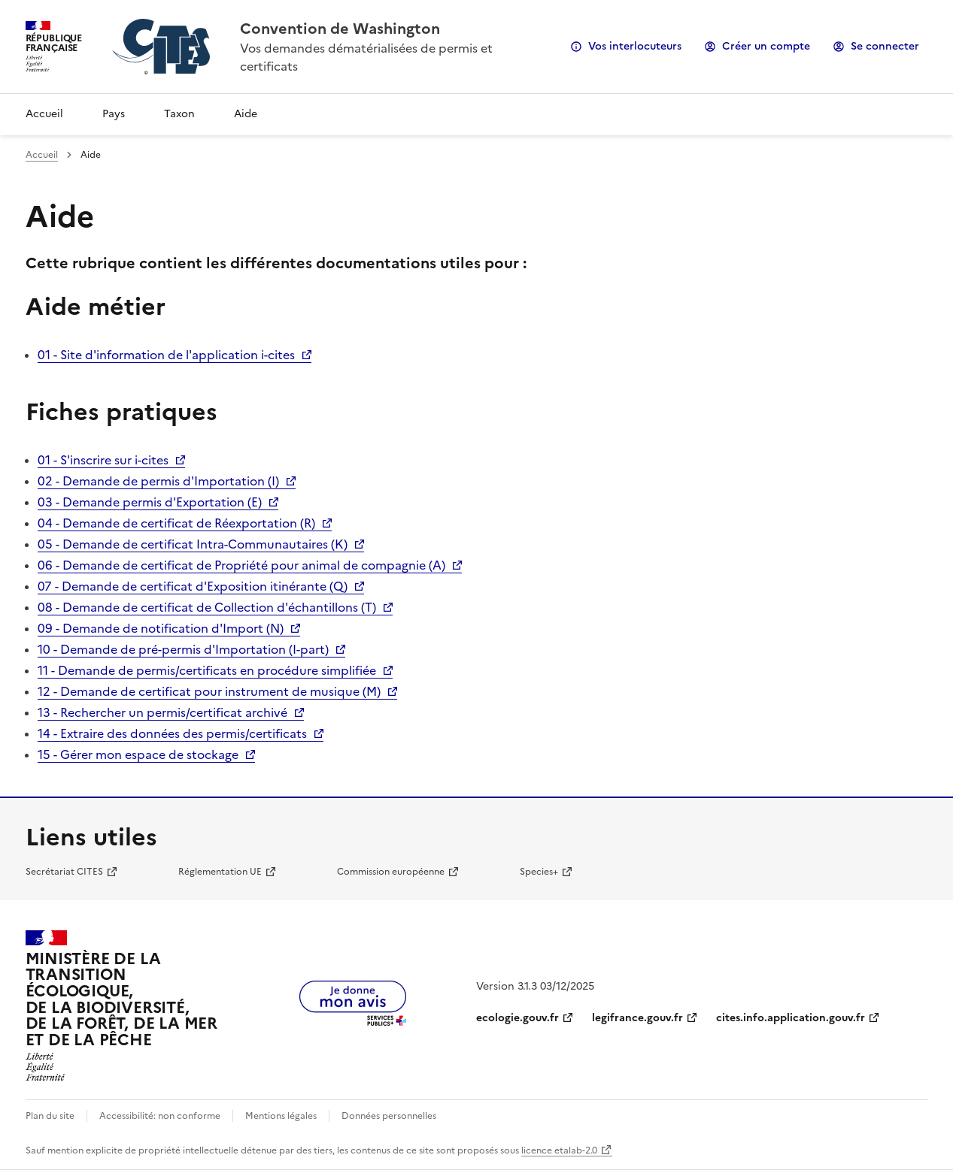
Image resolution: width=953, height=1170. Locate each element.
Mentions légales (281, 1116)
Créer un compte (766, 46)
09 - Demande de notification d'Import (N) (161, 628)
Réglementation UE (220, 871)
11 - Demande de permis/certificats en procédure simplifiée (207, 670)
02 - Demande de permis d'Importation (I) (158, 481)
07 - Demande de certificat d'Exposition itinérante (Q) (193, 586)
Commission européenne (391, 871)
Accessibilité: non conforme (159, 1116)
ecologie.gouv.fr (517, 1018)
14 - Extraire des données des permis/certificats (172, 733)
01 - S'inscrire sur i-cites (103, 460)
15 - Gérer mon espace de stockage (138, 754)
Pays (113, 114)
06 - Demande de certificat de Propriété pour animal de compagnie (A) (241, 565)
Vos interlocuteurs (634, 46)
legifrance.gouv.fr (637, 1018)
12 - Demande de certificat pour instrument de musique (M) (209, 691)
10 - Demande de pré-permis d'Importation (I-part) (183, 649)
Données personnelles (388, 1116)
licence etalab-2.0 (559, 1150)
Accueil (44, 114)
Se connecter (885, 46)
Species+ (539, 871)
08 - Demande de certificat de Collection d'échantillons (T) (207, 607)
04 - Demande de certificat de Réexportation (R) (176, 523)
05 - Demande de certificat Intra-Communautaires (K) (193, 544)
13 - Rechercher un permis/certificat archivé (162, 712)
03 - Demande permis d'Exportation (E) (150, 502)
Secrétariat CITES (64, 871)
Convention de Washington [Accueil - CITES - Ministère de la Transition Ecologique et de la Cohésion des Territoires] (340, 28)
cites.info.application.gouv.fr (790, 1018)
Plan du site (50, 1116)
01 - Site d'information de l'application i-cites (166, 355)
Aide (245, 114)
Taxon (179, 114)
